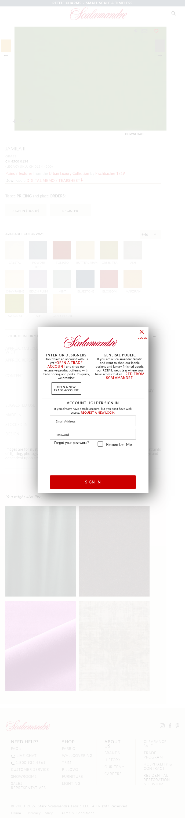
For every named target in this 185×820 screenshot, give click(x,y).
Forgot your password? (71, 442)
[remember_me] (100, 444)
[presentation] (93, 459)
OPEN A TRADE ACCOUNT (65, 364)
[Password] (93, 434)
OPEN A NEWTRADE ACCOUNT (66, 388)
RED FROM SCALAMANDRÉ (125, 376)
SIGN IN (93, 482)
